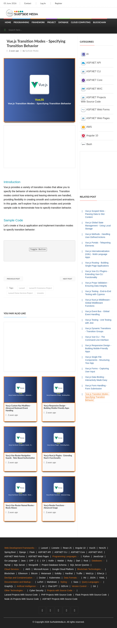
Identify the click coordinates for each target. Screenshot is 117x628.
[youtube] (58, 610)
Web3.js (89, 573)
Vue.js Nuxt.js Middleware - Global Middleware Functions (98, 303)
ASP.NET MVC (92, 89)
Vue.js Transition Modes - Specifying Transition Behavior (97, 397)
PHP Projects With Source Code (56, 594)
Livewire (40, 293)
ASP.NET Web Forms (95, 109)
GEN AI (64, 586)
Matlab (60, 560)
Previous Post (13, 279)
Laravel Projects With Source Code (21, 594)
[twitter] (50, 610)
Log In (43, 3)
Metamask (46, 573)
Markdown (52, 582)
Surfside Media (31, 50)
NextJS (102, 548)
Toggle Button (38, 249)
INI (84, 577)
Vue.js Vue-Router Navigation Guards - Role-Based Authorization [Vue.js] (20, 459)
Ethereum (23, 573)
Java (23, 560)
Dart (78, 560)
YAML (102, 577)
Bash (86, 144)
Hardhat (69, 573)
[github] (66, 610)
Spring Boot (10, 552)
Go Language (10, 560)
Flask (32, 552)
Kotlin (51, 560)
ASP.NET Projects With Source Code (93, 99)
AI (85, 54)
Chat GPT (52, 586)
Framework (38, 22)
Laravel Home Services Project (20, 293)
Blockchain (99, 22)
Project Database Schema (54, 565)
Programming (21, 22)
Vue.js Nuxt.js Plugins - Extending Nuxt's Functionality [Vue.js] (58, 457)
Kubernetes (54, 577)
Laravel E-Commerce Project (40, 288)
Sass (75, 582)
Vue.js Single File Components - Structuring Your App (97, 360)
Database (63, 22)
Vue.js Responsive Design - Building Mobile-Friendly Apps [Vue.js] (58, 407)
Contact (27, 3)
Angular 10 (89, 135)
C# (43, 560)
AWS (86, 127)
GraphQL (8, 586)
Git (94, 586)
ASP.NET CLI (91, 71)
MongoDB (33, 565)
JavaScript (98, 556)
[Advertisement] (39, 146)
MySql (7, 565)
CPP (31, 560)
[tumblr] (74, 610)
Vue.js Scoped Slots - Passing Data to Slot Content (95, 214)
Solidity (58, 573)
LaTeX (40, 582)
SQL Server (19, 565)
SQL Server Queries (79, 565)
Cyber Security (36, 590)
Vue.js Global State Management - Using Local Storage (98, 225)
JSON (92, 577)
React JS (67, 548)
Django (22, 552)
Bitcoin (34, 573)
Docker (42, 577)
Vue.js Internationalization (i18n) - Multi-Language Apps (97, 254)
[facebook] (42, 610)
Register (60, 3)
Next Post (67, 279)
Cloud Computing (80, 22)
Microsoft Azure (41, 569)
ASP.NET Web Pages (95, 118)
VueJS (92, 548)
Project (51, 22)
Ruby (70, 560)
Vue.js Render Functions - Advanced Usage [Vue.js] (56, 507)
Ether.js (100, 573)
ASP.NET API (91, 63)
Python (86, 556)
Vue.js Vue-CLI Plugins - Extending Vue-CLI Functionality (96, 274)
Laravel (22, 288)
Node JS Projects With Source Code (21, 599)
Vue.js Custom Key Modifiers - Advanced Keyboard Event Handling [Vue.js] (20, 409)
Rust (86, 560)
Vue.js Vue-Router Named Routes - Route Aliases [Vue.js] (18, 507)
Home (8, 22)
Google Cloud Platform (63, 569)
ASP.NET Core (91, 80)
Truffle (79, 573)
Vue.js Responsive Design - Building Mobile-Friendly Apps (98, 348)
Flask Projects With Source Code (91, 594)
